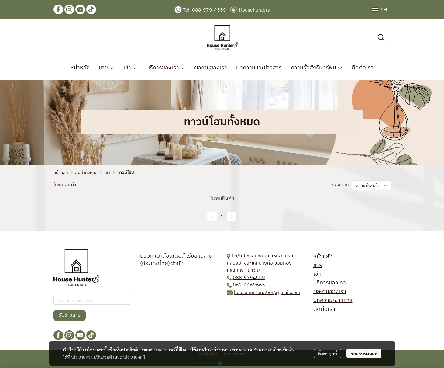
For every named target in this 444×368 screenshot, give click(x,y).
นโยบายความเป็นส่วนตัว (92, 356)
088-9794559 (249, 278)
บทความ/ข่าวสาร (333, 300)
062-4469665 (249, 285)
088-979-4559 (209, 10)
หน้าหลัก (60, 172)
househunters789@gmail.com (267, 293)
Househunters (254, 10)
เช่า (107, 172)
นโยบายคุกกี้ (134, 356)
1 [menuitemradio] (222, 216)
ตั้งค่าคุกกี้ (327, 353)
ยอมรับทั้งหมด (363, 353)
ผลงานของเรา (329, 291)
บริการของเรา (329, 282)
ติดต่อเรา (324, 309)
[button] (379, 9)
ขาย (317, 265)
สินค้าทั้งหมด (86, 172)
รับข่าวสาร (70, 315)
